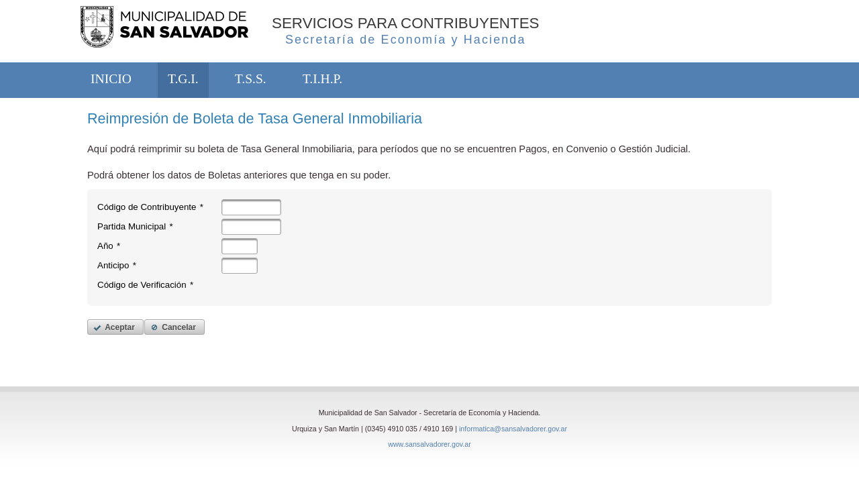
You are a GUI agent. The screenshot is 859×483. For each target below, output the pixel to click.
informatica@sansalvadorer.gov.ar (513, 429)
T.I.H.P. (322, 79)
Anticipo (116, 265)
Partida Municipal (135, 226)
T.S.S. (250, 79)
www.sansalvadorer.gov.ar (429, 444)
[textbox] (251, 207)
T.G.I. (183, 79)
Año (108, 245)
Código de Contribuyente (150, 207)
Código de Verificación (145, 284)
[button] (115, 327)
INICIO (111, 79)
